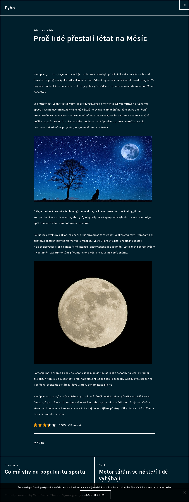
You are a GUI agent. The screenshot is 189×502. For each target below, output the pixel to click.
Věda (40, 442)
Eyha (10, 7)
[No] (184, 492)
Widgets (184, 9)
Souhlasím (95, 495)
